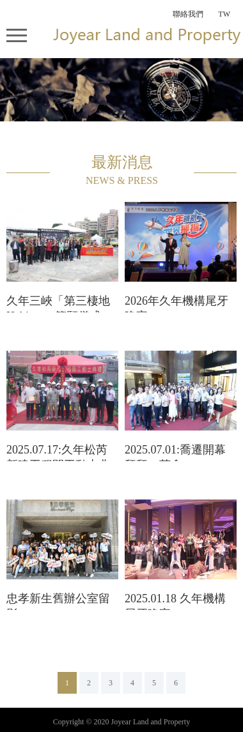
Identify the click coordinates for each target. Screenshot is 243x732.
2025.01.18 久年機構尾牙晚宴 (175, 601)
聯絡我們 (188, 14)
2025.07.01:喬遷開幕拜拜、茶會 (175, 452)
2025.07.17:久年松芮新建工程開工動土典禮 (58, 452)
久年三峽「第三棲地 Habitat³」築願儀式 (58, 303)
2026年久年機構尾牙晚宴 (176, 303)
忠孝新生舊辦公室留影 (58, 601)
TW (224, 14)
